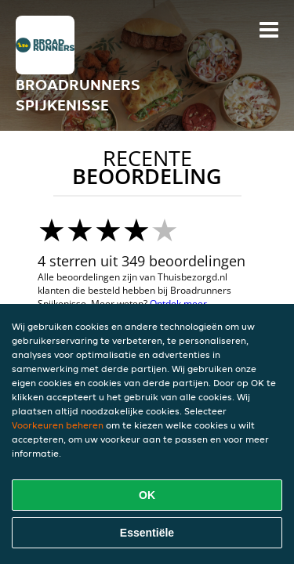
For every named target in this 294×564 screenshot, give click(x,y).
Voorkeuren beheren (57, 425)
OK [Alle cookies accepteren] (147, 495)
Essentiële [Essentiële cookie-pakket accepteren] (147, 532)
